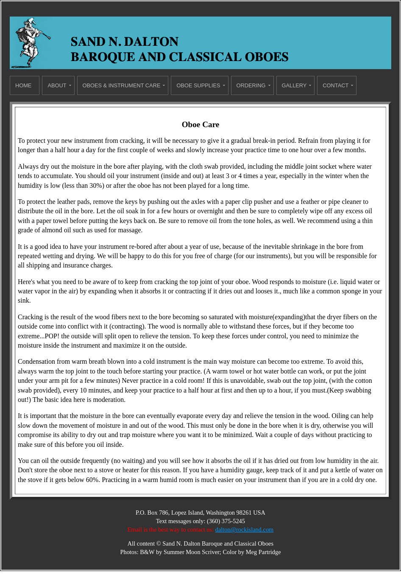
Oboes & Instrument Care (122, 85)
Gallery (294, 85)
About (56, 85)
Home (23, 85)
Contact (335, 85)
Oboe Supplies (198, 85)
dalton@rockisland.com (244, 529)
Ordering (251, 85)
